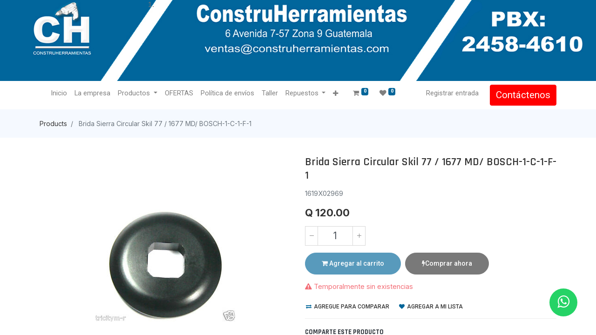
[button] (335, 94)
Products (53, 123)
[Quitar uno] (311, 236)
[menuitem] (59, 93)
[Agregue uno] (359, 236)
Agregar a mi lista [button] (431, 306)
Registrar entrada (452, 93)
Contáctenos (523, 94)
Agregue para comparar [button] (347, 306)
